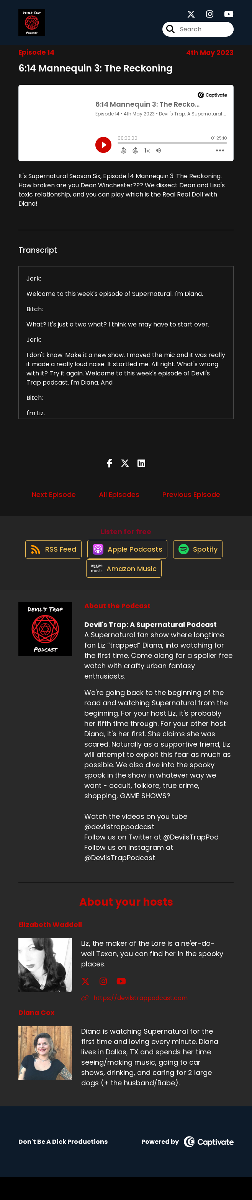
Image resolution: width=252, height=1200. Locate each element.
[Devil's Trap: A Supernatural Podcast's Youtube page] (224, 18)
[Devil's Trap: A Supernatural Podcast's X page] (191, 18)
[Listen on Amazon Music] (122, 591)
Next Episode (54, 501)
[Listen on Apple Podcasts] (125, 563)
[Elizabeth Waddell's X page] (85, 1004)
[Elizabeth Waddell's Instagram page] (94, 1004)
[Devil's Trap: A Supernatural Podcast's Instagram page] (205, 18)
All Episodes (119, 501)
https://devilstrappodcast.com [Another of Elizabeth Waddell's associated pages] (134, 1021)
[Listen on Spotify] (200, 563)
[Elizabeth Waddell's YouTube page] (105, 1004)
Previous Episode (191, 501)
